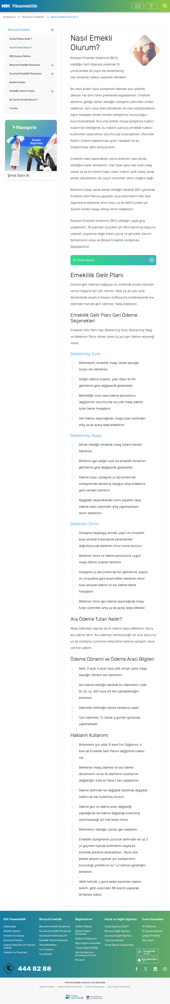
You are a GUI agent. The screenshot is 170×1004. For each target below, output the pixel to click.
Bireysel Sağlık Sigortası (117, 931)
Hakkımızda (9, 927)
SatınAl (151, 6)
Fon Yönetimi (46, 950)
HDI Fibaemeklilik (19, 6)
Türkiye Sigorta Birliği (86, 948)
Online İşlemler (137, 6)
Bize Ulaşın (148, 941)
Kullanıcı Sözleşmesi (86, 939)
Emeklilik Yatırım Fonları (22, 91)
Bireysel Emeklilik (33, 17)
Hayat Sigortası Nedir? (117, 927)
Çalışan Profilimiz (151, 936)
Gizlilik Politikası (83, 927)
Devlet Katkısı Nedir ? (21, 38)
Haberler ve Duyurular (15, 953)
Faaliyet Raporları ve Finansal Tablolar (19, 947)
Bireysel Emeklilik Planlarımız (25, 65)
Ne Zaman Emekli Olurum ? (24, 99)
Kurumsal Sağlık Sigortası (118, 936)
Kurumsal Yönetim (13, 941)
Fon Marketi (45, 954)
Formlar (14, 108)
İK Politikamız (149, 927)
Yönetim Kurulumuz (13, 936)
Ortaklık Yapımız (11, 931)
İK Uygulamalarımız (152, 931)
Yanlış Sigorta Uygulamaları (119, 945)
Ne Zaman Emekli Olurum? (53, 936)
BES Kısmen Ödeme (20, 56)
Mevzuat (80, 960)
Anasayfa (9, 17)
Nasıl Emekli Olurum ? (64, 17)
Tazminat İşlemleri (114, 941)
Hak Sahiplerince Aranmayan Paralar (85, 954)
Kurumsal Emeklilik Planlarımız (25, 73)
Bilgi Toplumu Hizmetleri (88, 943)
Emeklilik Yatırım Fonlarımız (53, 941)
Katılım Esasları (17, 82)
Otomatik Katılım (48, 945)
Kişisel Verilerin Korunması (83, 933)
